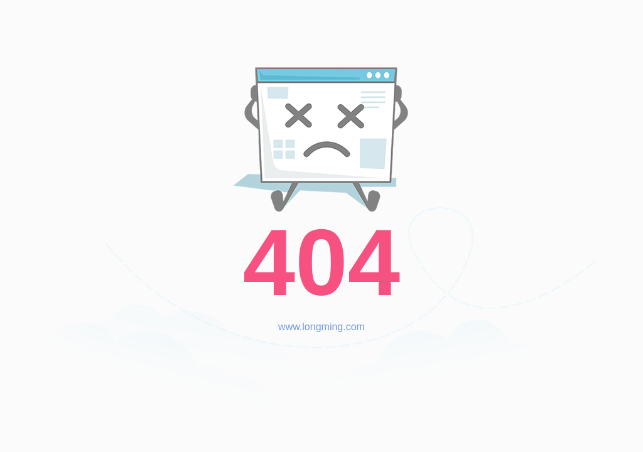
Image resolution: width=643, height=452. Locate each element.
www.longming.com (321, 326)
